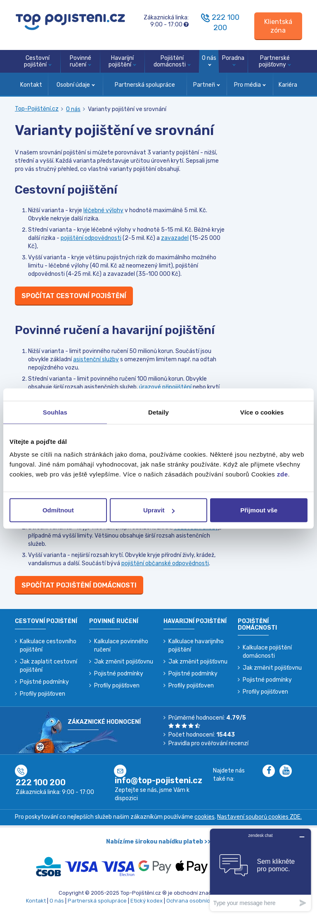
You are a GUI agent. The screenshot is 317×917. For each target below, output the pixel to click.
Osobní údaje (76, 84)
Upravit (159, 510)
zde (282, 474)
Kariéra (288, 84)
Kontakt (31, 84)
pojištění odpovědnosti (91, 238)
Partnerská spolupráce (145, 84)
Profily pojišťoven (42, 693)
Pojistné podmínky (44, 681)
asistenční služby (96, 359)
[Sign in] (278, 26)
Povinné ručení (80, 61)
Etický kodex (146, 901)
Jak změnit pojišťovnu (123, 661)
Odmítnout (58, 510)
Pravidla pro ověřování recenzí (208, 743)
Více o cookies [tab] (262, 411)
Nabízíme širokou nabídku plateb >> (158, 841)
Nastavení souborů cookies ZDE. (259, 816)
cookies (204, 816)
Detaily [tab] (158, 411)
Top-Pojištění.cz (37, 108)
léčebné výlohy (103, 210)
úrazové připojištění (165, 387)
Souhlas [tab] (55, 411)
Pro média (250, 84)
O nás (209, 60)
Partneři (206, 84)
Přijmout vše (258, 510)
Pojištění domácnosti (172, 61)
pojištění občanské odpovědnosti (165, 563)
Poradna (233, 60)
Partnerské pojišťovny (275, 61)
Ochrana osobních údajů (197, 901)
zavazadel (175, 238)
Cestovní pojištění (38, 61)
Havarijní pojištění (122, 61)
